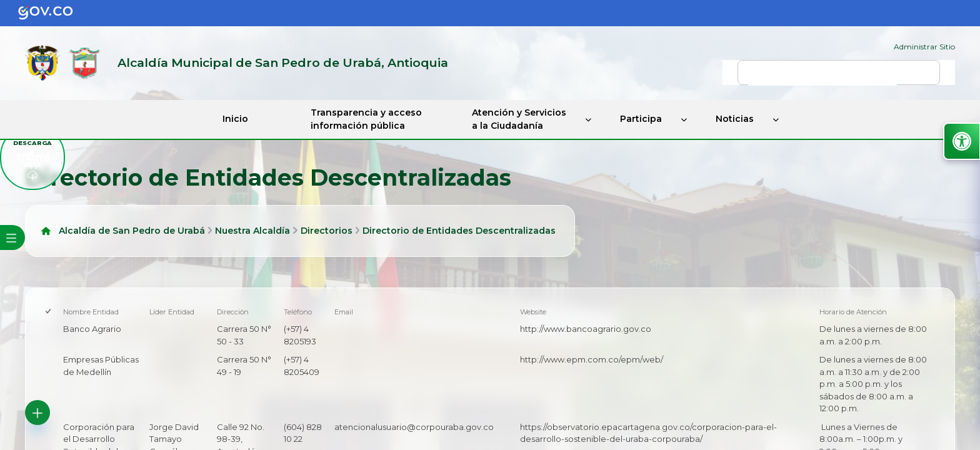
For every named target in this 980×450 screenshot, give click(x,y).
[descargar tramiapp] (32, 157)
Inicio (235, 118)
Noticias (735, 118)
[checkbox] (49, 312)
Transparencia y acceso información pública (366, 119)
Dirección (233, 312)
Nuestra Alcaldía (252, 230)
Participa (641, 118)
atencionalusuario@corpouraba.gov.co (414, 427)
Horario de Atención (853, 312)
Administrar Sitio (924, 46)
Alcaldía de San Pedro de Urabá (132, 230)
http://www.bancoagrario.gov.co (585, 329)
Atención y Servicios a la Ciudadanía (519, 119)
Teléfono (298, 312)
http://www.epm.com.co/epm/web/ (591, 359)
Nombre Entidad (91, 312)
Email (343, 312)
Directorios (326, 230)
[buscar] (822, 78)
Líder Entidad (171, 312)
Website (533, 312)
